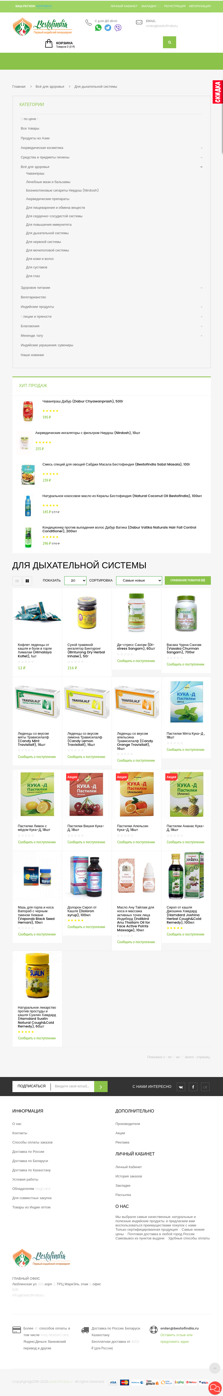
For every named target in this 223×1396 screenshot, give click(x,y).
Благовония (30, 326)
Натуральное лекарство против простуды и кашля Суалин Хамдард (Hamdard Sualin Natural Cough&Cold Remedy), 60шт (37, 1017)
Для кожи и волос (40, 258)
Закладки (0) (151, 6)
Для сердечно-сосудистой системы (54, 216)
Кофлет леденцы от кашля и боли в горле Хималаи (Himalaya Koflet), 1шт (35, 650)
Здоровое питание (35, 287)
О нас (17, 1123)
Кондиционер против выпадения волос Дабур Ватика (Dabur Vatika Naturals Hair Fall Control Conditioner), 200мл (119, 529)
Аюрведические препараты (48, 198)
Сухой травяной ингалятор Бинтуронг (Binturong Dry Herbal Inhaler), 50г (86, 650)
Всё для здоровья (50, 86)
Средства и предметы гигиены (45, 157)
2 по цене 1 (29, 118)
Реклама (122, 1142)
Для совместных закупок (32, 1197)
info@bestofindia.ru (28, 1295)
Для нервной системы (43, 241)
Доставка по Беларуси (30, 1160)
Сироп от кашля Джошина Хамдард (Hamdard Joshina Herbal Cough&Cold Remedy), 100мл (184, 915)
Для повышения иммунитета (49, 224)
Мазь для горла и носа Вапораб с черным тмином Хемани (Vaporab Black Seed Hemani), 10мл (36, 915)
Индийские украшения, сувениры (47, 345)
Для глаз (33, 275)
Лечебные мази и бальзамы (48, 181)
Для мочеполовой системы (47, 250)
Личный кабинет (124, 6)
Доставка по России (28, 1151)
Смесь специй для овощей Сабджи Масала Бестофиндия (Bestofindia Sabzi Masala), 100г (116, 464)
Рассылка (123, 1194)
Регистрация (175, 6)
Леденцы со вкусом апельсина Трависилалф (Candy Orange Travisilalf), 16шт (135, 741)
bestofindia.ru (60, 1381)
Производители (128, 1123)
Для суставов (36, 267)
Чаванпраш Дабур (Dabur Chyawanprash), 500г (83, 401)
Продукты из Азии (35, 138)
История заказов (129, 1176)
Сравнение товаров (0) (187, 580)
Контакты (19, 1133)
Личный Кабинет (129, 1166)
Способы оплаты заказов (32, 1142)
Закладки (123, 1185)
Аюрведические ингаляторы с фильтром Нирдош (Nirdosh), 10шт (87, 432)
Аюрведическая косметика (42, 147)
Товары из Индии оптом (31, 1207)
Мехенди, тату (32, 335)
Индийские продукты (37, 306)
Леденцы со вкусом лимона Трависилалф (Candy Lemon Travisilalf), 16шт (84, 739)
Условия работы (25, 1179)
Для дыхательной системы (95, 86)
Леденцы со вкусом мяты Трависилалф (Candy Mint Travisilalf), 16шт (33, 739)
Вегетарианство (33, 297)
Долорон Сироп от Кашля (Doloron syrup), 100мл (82, 911)
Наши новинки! (33, 354)
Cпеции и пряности (36, 316)
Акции (120, 1133)
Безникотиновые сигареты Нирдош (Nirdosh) (62, 190)
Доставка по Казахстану (31, 1170)
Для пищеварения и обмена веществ (55, 207)
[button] (215, 1388)
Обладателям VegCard (31, 1188)
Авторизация (200, 6)
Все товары (30, 128)
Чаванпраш (35, 173)
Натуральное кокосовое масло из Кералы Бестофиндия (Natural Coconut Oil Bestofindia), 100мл (122, 495)
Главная (18, 86)
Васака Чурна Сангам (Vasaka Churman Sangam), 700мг (184, 648)
